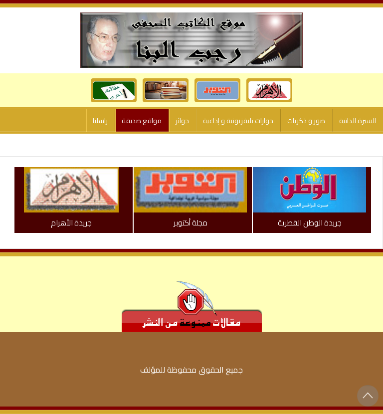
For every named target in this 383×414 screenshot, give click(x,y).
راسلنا (100, 120)
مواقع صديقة (142, 120)
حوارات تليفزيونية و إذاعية (238, 120)
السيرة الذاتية (357, 120)
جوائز (182, 120)
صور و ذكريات (306, 120)
